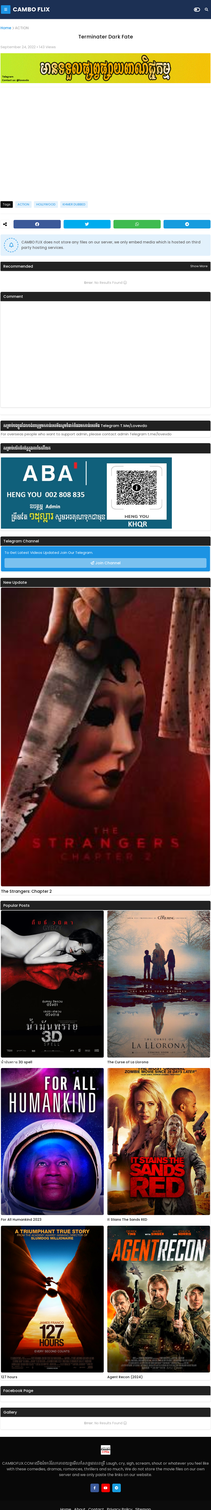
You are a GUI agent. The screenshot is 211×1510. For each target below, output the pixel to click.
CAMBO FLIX (31, 9)
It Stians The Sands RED (127, 1219)
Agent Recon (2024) (125, 1377)
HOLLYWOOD (46, 204)
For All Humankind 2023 (21, 1219)
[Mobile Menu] (5, 9)
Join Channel (108, 563)
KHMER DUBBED (74, 204)
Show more (199, 266)
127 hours (9, 1377)
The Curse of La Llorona (127, 1062)
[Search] (206, 9)
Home (5, 28)
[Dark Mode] (197, 9)
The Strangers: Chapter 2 (26, 891)
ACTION (22, 28)
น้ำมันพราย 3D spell (16, 1062)
